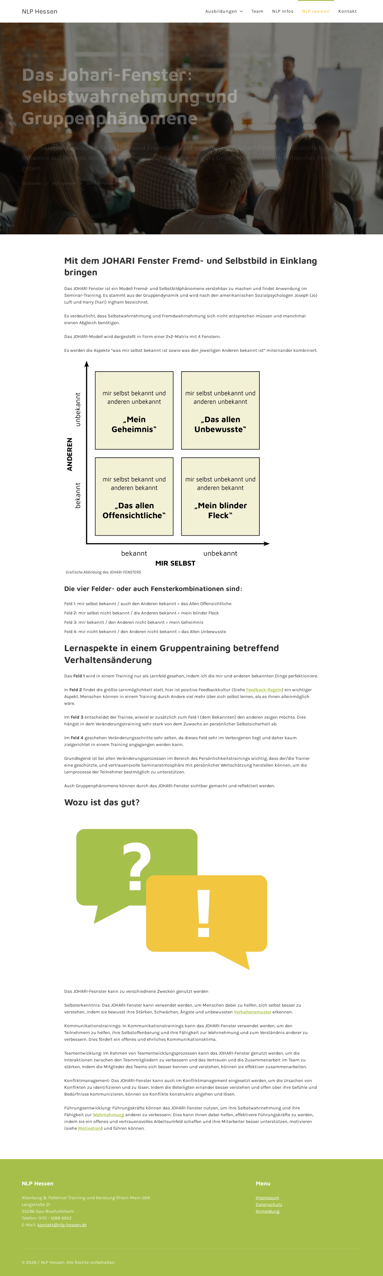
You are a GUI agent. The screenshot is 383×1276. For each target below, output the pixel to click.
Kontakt (347, 11)
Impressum (267, 1197)
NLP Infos (283, 11)
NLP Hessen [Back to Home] (39, 11)
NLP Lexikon (316, 11)
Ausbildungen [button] (224, 11)
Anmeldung (267, 1211)
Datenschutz (269, 1204)
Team (257, 11)
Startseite (31, 183)
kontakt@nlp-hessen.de (62, 1224)
